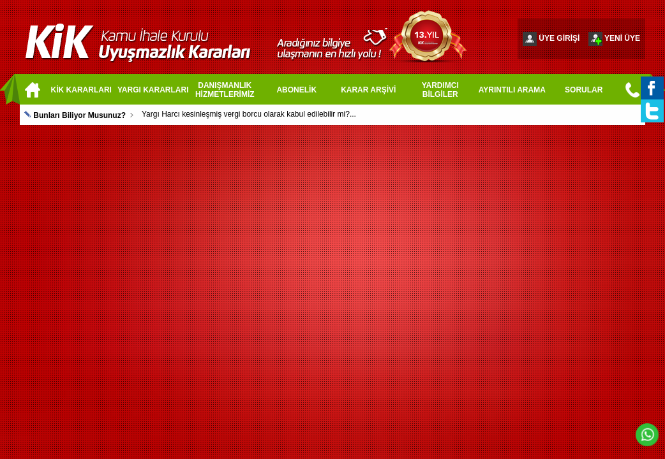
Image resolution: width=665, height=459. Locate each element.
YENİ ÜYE (622, 38)
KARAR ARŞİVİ (368, 89)
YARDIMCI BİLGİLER (440, 90)
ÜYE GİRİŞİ (559, 38)
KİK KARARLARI (81, 89)
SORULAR (583, 89)
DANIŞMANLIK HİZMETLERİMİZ (225, 90)
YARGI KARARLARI (153, 89)
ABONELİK (296, 89)
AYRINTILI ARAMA (512, 89)
